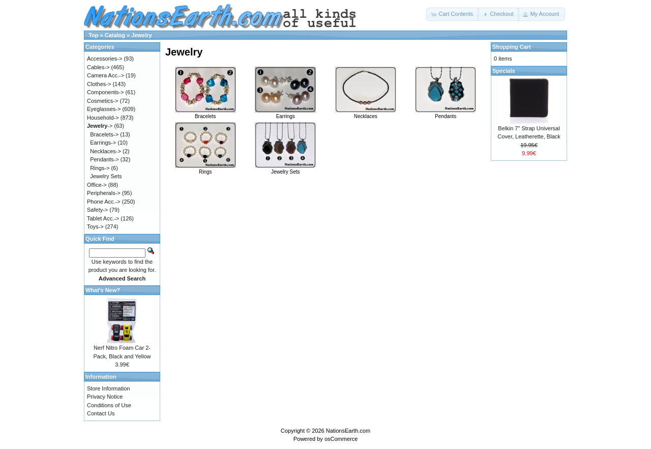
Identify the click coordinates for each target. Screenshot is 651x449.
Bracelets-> (104, 134)
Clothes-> (99, 84)
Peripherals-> (104, 193)
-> (99, 126)
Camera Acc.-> (105, 75)
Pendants (445, 113)
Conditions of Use (109, 405)
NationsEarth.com (348, 431)
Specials (503, 71)
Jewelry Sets (285, 169)
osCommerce (341, 439)
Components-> (105, 92)
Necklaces (365, 113)
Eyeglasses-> (104, 109)
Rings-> (99, 168)
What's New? (102, 290)
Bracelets (205, 113)
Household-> (103, 118)
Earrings (285, 113)
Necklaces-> (105, 151)
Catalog (115, 35)
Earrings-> (103, 142)
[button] (452, 14)
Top (93, 35)
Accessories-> (104, 58)
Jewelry (141, 35)
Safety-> (97, 210)
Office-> (97, 185)
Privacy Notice (105, 397)
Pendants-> (104, 159)
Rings (205, 169)
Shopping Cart (511, 47)
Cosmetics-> (102, 101)
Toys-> (95, 226)
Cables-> (98, 67)
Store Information (108, 388)
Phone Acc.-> (104, 202)
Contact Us (100, 413)
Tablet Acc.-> (103, 218)
